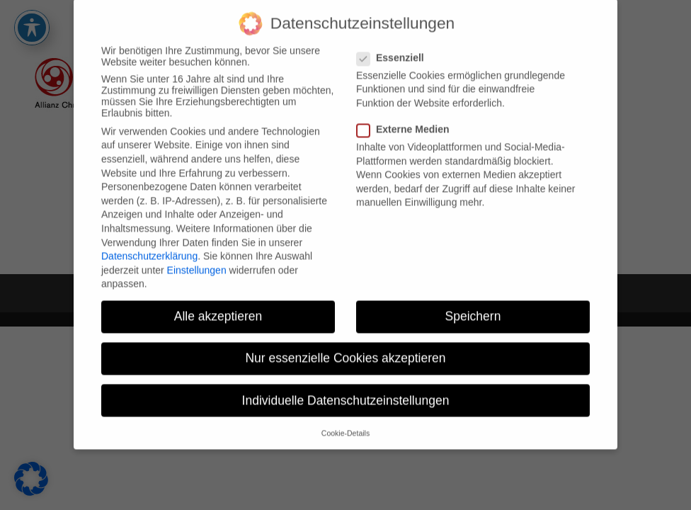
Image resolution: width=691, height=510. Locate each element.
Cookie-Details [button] (345, 425)
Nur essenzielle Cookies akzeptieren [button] (345, 351)
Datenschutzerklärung (149, 248)
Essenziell (396, 49)
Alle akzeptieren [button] (218, 308)
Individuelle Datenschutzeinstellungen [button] (346, 392)
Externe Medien (408, 121)
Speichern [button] (473, 308)
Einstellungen (197, 262)
